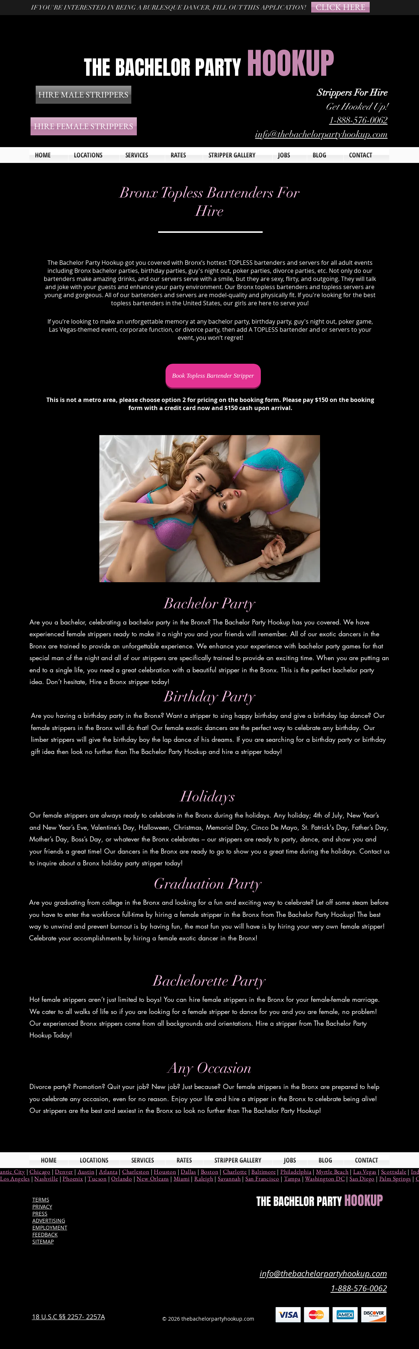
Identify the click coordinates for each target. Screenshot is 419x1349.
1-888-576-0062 (358, 120)
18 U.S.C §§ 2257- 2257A (68, 1316)
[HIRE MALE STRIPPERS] (83, 95)
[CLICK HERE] (340, 7)
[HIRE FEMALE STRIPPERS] (84, 126)
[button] (142, 155)
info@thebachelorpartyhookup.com (321, 134)
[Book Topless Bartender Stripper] (213, 376)
